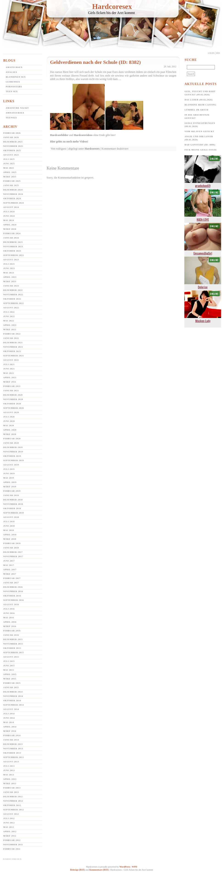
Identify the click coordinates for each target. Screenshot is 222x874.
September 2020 (13, 408)
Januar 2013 (11, 792)
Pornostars (14, 86)
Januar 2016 (11, 635)
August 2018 (11, 517)
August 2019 (11, 465)
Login (211, 53)
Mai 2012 (8, 827)
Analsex (11, 72)
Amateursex (14, 67)
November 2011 (13, 844)
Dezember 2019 (13, 447)
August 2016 (11, 604)
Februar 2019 (12, 491)
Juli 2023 (9, 264)
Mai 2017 (8, 565)
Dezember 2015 (13, 639)
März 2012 (9, 836)
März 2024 (9, 229)
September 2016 (13, 600)
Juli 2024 (9, 211)
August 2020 (11, 412)
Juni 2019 (9, 473)
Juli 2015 (9, 661)
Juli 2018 (9, 521)
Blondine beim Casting (200, 105)
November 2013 (13, 748)
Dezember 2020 (13, 395)
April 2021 (10, 377)
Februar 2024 (12, 233)
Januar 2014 (11, 740)
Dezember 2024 (13, 190)
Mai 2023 (8, 273)
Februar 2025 (12, 181)
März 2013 (9, 783)
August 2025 (11, 155)
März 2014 (9, 731)
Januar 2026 (11, 137)
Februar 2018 (12, 543)
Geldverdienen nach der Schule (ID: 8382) (95, 62)
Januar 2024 (11, 238)
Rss (218, 53)
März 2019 (9, 486)
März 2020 (9, 434)
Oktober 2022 (12, 299)
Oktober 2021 (12, 351)
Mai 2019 (8, 478)
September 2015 (13, 652)
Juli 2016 (9, 609)
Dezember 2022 (13, 290)
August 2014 (11, 709)
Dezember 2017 (13, 552)
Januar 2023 (11, 286)
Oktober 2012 (12, 805)
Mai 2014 (8, 722)
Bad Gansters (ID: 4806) (200, 145)
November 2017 (13, 556)
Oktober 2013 (12, 753)
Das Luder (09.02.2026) (199, 100)
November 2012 (13, 801)
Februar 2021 (12, 386)
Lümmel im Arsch (196, 110)
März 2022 (9, 329)
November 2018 (13, 504)
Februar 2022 (12, 334)
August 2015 (11, 657)
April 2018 (10, 534)
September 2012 (13, 810)
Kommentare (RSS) (99, 869)
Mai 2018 (8, 530)
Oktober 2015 (12, 648)
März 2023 (9, 281)
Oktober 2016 (12, 596)
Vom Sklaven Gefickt (199, 131)
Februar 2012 (12, 840)
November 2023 (13, 246)
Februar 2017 (12, 578)
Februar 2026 (12, 133)
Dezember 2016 (13, 587)
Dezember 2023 (13, 242)
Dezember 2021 (13, 342)
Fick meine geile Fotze (201, 150)
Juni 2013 (9, 770)
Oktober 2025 (12, 150)
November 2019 (13, 452)
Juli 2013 (9, 766)
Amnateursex (15, 113)
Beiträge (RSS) (77, 869)
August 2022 (11, 307)
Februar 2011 (11, 849)
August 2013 (11, 761)
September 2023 (13, 255)
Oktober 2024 (12, 198)
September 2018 (13, 513)
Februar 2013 (12, 788)
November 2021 (13, 347)
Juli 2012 (9, 818)
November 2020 (13, 399)
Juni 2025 (9, 163)
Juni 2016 (9, 613)
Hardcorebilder (59, 135)
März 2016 (9, 626)
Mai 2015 (8, 670)
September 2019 (13, 460)
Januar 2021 (11, 390)
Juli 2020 (9, 417)
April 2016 (10, 622)
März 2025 (9, 177)
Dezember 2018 (13, 500)
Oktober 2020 (12, 404)
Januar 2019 (11, 495)
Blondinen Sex (16, 77)
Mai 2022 (8, 321)
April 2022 (10, 325)
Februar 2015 (12, 683)
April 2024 (10, 225)
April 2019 (10, 482)
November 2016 (13, 591)
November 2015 (13, 644)
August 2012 (11, 814)
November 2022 (13, 294)
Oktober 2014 (12, 700)
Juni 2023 (9, 268)
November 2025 (13, 146)
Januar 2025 (11, 185)
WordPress (124, 866)
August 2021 (11, 360)
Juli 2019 (9, 469)
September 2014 (13, 705)
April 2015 (10, 674)
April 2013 (10, 779)
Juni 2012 (9, 823)
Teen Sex (12, 91)
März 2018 (9, 539)
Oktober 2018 (12, 508)
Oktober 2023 (12, 251)
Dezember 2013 (13, 744)
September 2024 (13, 203)
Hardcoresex (112, 6)
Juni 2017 (9, 561)
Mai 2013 (8, 775)
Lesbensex (13, 82)
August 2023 (11, 259)
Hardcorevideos (83, 135)
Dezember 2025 (13, 142)
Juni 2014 (9, 718)
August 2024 (11, 207)
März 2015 (9, 679)
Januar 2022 (11, 338)
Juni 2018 (9, 526)
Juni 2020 (9, 421)
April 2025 (10, 172)
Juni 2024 (9, 216)
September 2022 (13, 303)
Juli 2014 (9, 713)
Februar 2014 (12, 735)
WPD (134, 866)
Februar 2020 (12, 438)
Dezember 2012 (13, 796)
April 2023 (10, 277)
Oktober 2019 (12, 456)
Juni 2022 (9, 316)
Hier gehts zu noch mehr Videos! (69, 141)
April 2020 (10, 430)
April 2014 (10, 727)
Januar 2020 (11, 443)
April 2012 (10, 831)
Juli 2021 (9, 364)
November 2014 (13, 696)
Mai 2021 (8, 373)
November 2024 (13, 194)
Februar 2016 (12, 631)
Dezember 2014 (13, 692)
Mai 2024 (8, 220)
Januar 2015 (11, 687)
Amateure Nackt (17, 108)
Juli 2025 (9, 159)
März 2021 (9, 382)
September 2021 (13, 356)
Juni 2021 (9, 369)
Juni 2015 (9, 665)
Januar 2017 (11, 583)
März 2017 (9, 574)
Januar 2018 (11, 548)
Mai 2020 (8, 425)
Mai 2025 (8, 168)
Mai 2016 (8, 617)
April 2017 (10, 569)
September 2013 (13, 757)
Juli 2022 (9, 312)
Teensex (11, 117)
